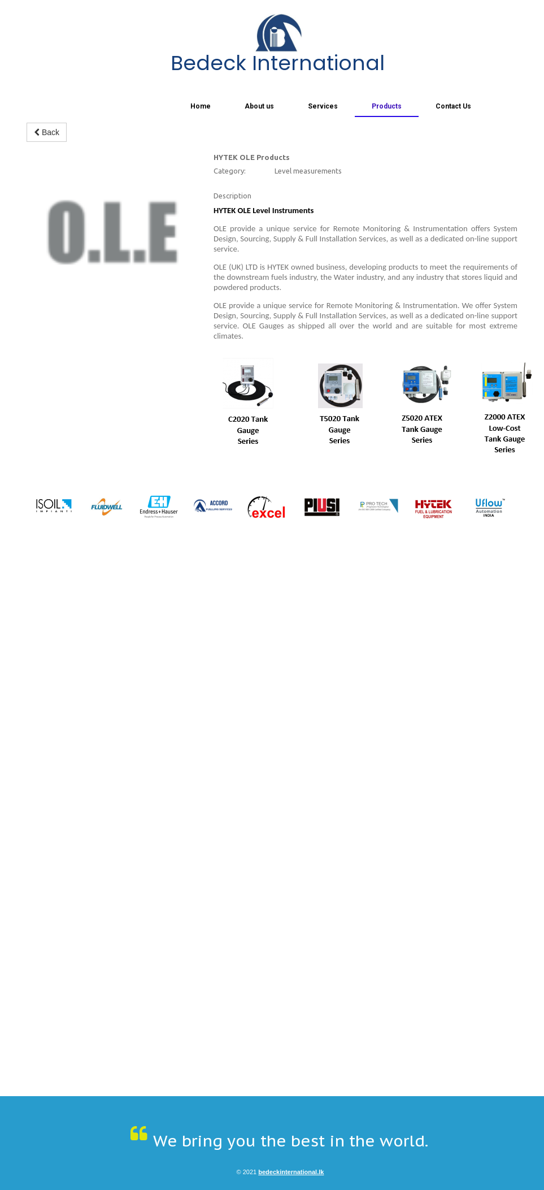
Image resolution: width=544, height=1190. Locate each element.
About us (259, 106)
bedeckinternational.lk (291, 1172)
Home (200, 106)
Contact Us (453, 106)
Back (46, 132)
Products (387, 106)
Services (323, 106)
